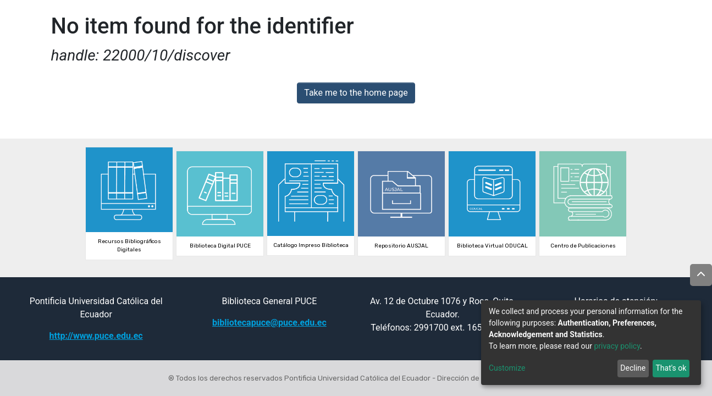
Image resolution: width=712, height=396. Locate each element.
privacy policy (617, 346)
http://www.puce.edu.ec (96, 336)
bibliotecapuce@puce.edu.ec (269, 322)
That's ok (670, 368)
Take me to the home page (356, 92)
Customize (507, 368)
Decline (632, 368)
